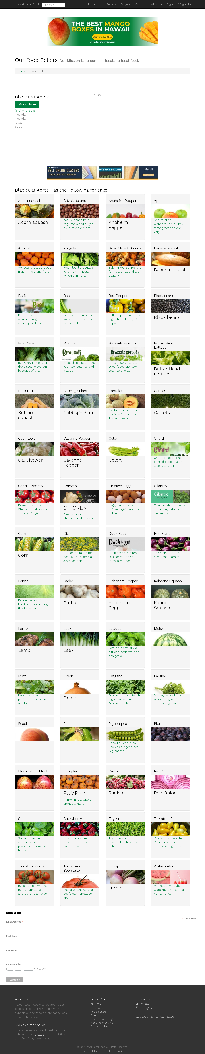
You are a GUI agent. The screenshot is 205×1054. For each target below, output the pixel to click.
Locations (97, 1007)
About (156, 4)
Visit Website (27, 104)
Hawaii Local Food (26, 4)
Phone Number (13, 964)
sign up (39, 1034)
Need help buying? (103, 1022)
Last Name (11, 950)
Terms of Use (99, 1025)
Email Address (14, 921)
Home (21, 71)
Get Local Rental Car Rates (155, 1016)
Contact (96, 1015)
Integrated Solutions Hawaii (107, 1051)
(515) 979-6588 (25, 110)
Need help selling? (102, 1018)
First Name (11, 936)
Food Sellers (98, 1011)
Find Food (97, 1004)
